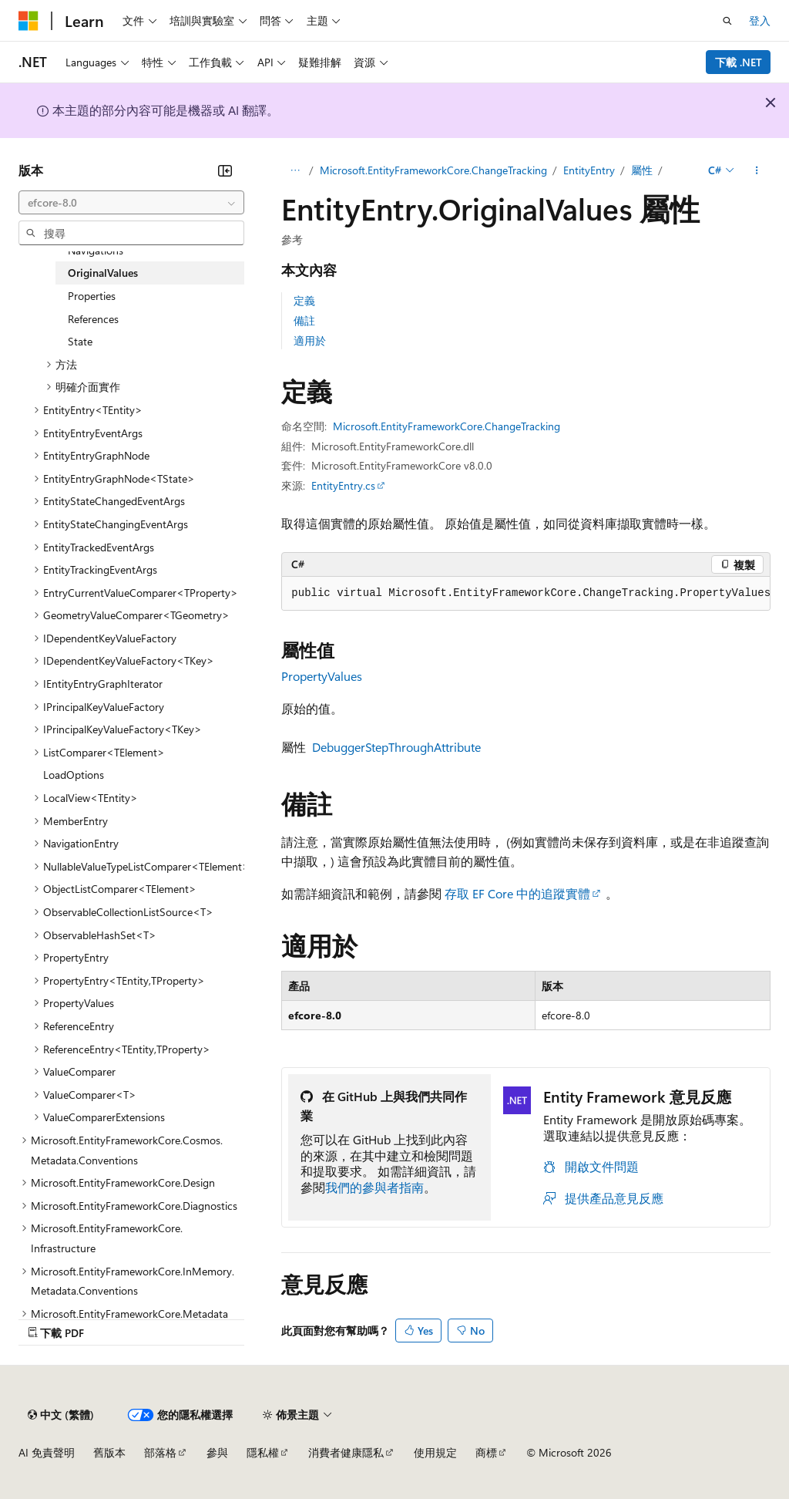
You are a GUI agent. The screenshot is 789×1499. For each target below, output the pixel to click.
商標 (486, 1452)
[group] (526, 594)
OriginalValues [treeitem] (103, 272)
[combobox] (131, 202)
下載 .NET (738, 62)
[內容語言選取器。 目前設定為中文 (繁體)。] (60, 1415)
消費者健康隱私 (346, 1452)
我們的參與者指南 (374, 1187)
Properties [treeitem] (92, 295)
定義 (304, 300)
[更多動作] (757, 170)
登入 (760, 20)
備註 (304, 320)
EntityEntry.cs (343, 485)
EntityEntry (589, 170)
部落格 (160, 1452)
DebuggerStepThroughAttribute (396, 747)
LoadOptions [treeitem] (73, 774)
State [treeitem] (80, 341)
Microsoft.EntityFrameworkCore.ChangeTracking (433, 170)
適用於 (310, 340)
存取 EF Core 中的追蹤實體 (517, 893)
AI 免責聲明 (46, 1452)
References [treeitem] (93, 319)
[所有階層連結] (294, 170)
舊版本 (109, 1452)
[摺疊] (225, 170)
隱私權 (263, 1452)
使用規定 (435, 1452)
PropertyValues (321, 676)
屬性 (642, 170)
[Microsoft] (28, 21)
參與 (217, 1452)
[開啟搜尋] (727, 21)
